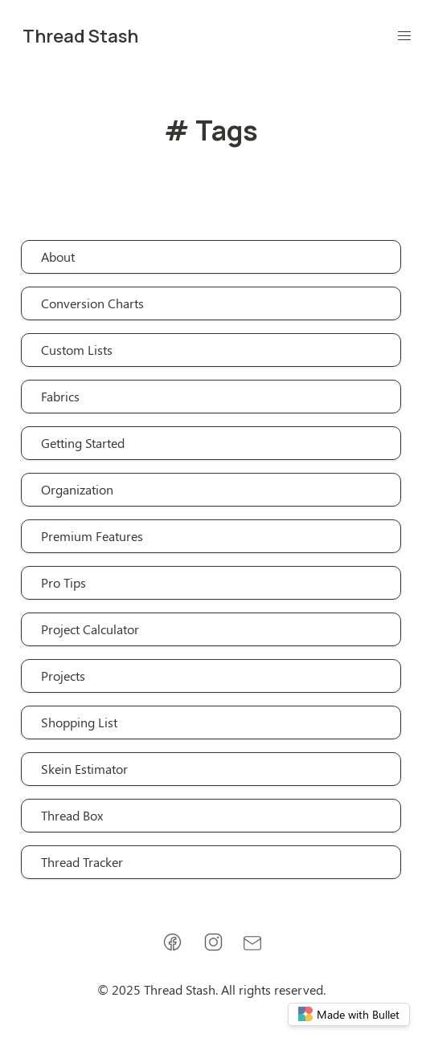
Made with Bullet (348, 1014)
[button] (404, 36)
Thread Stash (80, 36)
